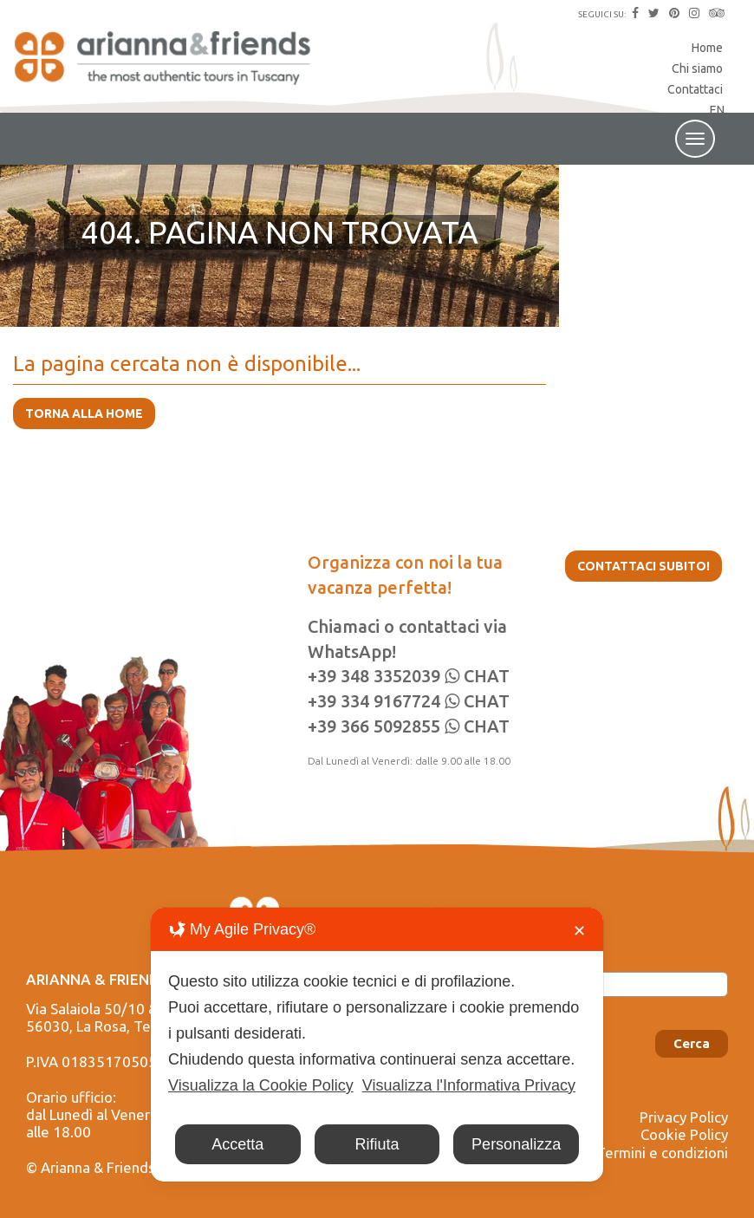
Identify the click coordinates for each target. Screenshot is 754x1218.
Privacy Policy (684, 1117)
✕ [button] (579, 931)
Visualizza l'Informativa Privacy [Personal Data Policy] (468, 1085)
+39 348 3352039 (374, 676)
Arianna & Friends (164, 65)
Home (707, 48)
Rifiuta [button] (376, 1144)
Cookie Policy (684, 1134)
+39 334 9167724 (374, 701)
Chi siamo (697, 68)
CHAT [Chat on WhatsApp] (477, 676)
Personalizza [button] (516, 1144)
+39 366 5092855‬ (374, 726)
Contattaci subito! (643, 566)
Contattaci (695, 89)
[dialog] (377, 1045)
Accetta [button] (237, 1144)
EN (717, 110)
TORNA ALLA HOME (84, 413)
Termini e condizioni (662, 1152)
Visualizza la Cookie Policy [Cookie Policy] (261, 1085)
